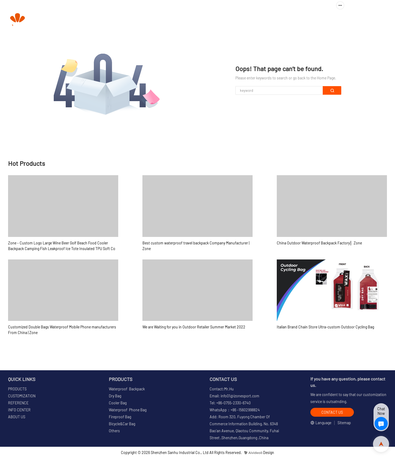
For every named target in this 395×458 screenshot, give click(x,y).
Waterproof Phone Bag (127, 410)
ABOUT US (341, 20)
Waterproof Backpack (127, 389)
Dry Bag (115, 396)
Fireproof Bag (120, 417)
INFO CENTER (303, 20)
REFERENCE (267, 20)
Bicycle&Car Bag (122, 424)
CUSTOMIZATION (228, 20)
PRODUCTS (187, 20)
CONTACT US (373, 20)
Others (114, 430)
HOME (160, 20)
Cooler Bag (118, 403)
